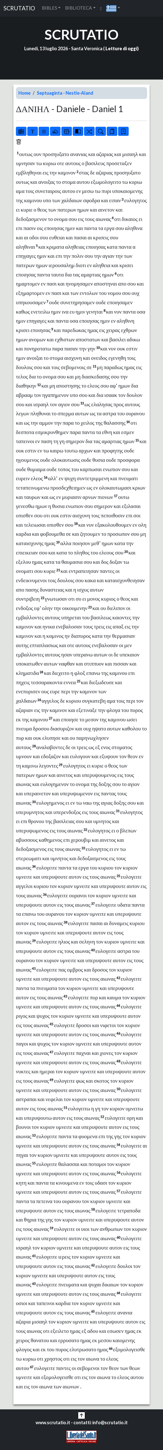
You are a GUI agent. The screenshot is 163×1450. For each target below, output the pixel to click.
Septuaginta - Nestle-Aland (65, 93)
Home (24, 93)
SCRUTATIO (19, 8)
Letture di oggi (121, 48)
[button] (113, 8)
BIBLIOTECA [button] (78, 8)
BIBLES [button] (49, 8)
